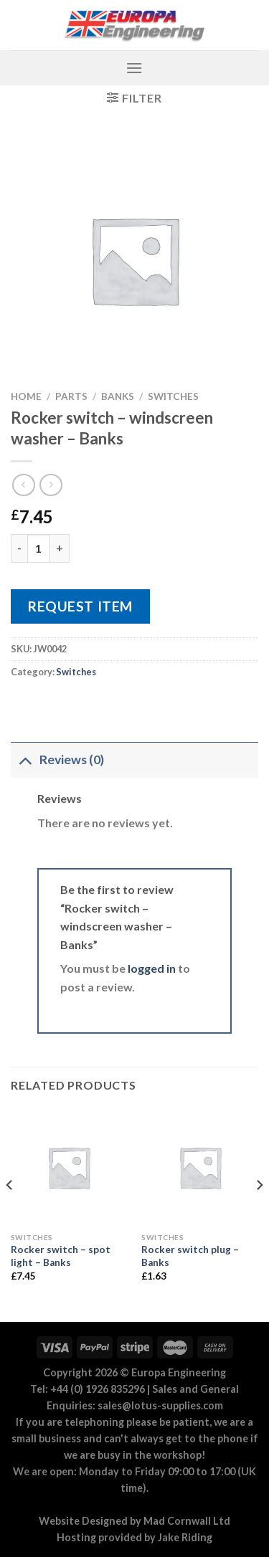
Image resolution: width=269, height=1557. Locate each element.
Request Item (80, 606)
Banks (117, 396)
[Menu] (134, 67)
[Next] (259, 1214)
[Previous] (10, 1214)
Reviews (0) (57, 759)
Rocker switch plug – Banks (190, 1256)
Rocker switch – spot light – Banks (60, 1256)
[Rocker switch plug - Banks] (199, 1167)
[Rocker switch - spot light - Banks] (69, 1167)
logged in (152, 968)
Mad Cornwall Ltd (186, 1521)
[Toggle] (25, 759)
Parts (71, 396)
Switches (173, 396)
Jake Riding (185, 1537)
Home (26, 396)
